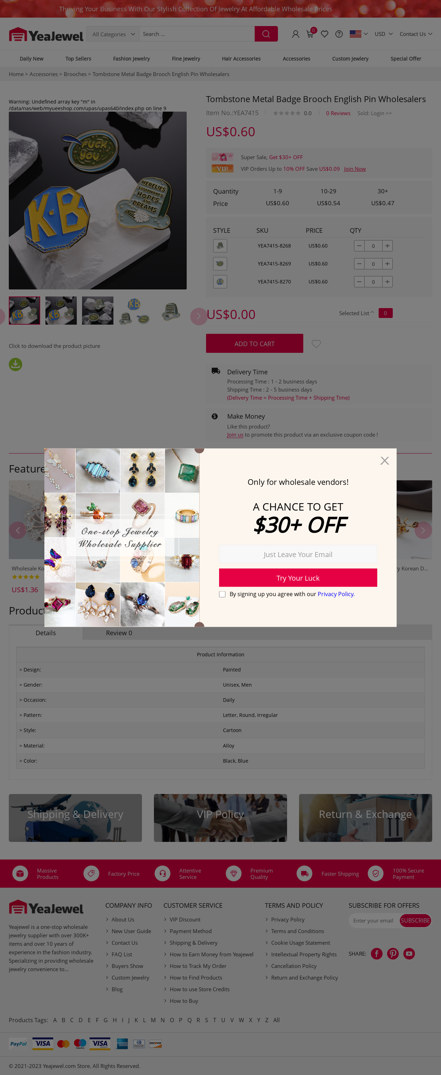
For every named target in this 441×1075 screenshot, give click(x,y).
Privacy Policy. (336, 594)
